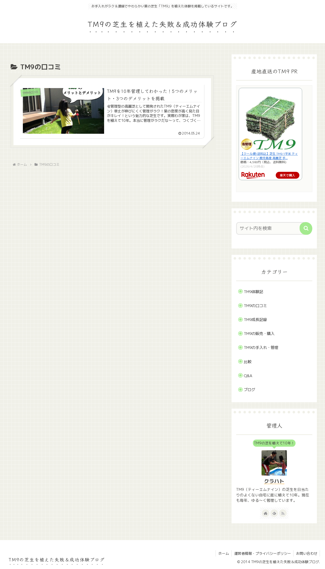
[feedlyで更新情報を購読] (274, 513)
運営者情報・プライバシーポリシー (262, 553)
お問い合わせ (306, 553)
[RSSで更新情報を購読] (283, 513)
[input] (271, 228)
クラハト (274, 481)
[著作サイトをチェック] (265, 513)
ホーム (223, 553)
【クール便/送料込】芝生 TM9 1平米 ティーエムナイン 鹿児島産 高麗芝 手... (269, 156)
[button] (306, 228)
